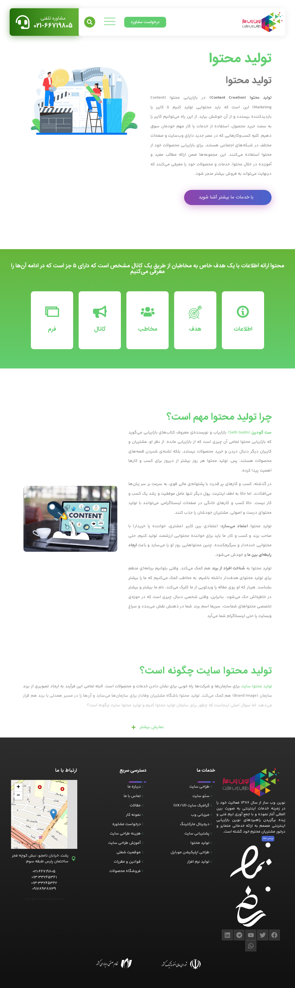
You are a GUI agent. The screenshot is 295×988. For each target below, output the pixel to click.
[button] (89, 22)
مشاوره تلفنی (53, 18)
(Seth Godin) (250, 432)
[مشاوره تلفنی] (23, 22)
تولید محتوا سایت (256, 686)
